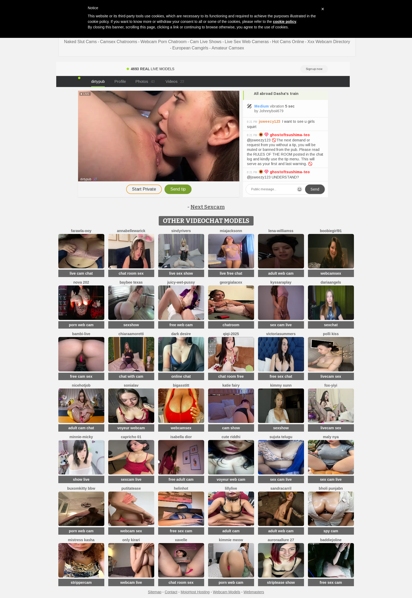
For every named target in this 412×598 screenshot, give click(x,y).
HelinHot (181, 488)
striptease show (281, 582)
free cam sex (81, 376)
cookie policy (284, 21)
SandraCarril (280, 488)
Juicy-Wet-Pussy (181, 282)
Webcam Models (226, 592)
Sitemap (154, 592)
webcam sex (131, 531)
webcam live (131, 582)
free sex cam (181, 531)
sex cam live (281, 325)
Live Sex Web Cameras (247, 41)
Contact (171, 592)
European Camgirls (190, 48)
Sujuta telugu (280, 437)
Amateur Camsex (228, 48)
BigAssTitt (181, 385)
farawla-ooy (81, 231)
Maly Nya (331, 437)
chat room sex (131, 273)
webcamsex (331, 273)
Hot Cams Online (288, 41)
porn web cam (81, 325)
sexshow (131, 325)
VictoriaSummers (281, 334)
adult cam (230, 531)
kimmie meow (231, 540)
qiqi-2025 (231, 334)
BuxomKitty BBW (81, 488)
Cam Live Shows (206, 41)
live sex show (181, 273)
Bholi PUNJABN (331, 488)
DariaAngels (331, 282)
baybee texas (131, 282)
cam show (231, 428)
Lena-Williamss (281, 231)
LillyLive (231, 488)
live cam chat (81, 273)
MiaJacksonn (231, 231)
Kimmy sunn (281, 385)
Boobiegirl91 (331, 231)
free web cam (181, 325)
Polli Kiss (331, 334)
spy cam (330, 531)
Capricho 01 (131, 437)
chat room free (231, 376)
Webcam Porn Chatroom (164, 41)
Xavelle (181, 540)
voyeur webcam (131, 428)
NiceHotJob (81, 385)
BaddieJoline (331, 540)
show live (81, 479)
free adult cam (181, 479)
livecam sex (331, 376)
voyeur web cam (231, 479)
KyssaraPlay (280, 282)
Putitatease (131, 488)
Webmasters (254, 592)
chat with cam (131, 376)
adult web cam (280, 273)
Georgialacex (231, 282)
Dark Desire (181, 334)
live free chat (231, 273)
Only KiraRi (131, 540)
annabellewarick (131, 231)
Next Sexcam (207, 207)
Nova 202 (81, 282)
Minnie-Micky (81, 437)
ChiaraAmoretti (131, 334)
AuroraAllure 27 (281, 540)
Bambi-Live (81, 334)
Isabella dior (181, 437)
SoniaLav (131, 385)
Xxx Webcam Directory (328, 41)
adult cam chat (81, 428)
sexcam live (131, 479)
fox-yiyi (330, 385)
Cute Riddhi (231, 437)
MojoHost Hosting (195, 592)
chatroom (231, 325)
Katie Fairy (230, 385)
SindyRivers (181, 231)
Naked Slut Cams (80, 41)
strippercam (81, 582)
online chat (181, 376)
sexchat (331, 325)
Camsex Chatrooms (118, 41)
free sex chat (281, 376)
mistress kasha (81, 540)
